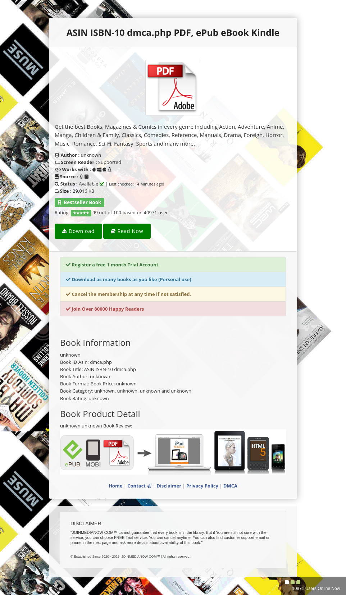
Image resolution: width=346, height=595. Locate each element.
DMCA (230, 485)
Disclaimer (168, 485)
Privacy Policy (202, 485)
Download (78, 231)
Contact (139, 485)
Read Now (127, 231)
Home (115, 485)
